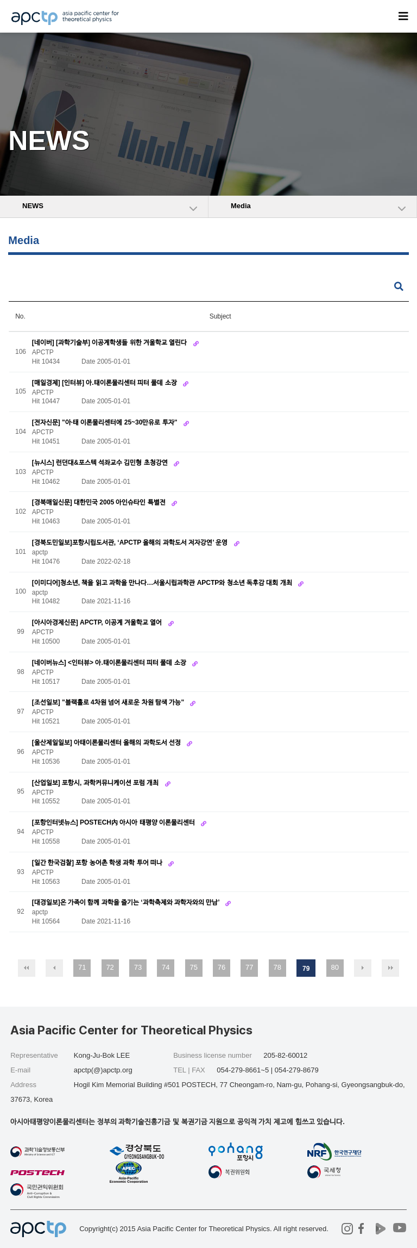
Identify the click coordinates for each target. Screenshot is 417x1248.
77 (249, 967)
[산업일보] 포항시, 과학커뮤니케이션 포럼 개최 (96, 783)
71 (82, 967)
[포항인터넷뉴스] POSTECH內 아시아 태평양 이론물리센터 (114, 822)
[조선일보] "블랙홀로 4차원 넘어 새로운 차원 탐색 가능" (109, 702)
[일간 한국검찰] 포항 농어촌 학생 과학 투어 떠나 (98, 862)
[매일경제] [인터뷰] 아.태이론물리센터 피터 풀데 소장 (105, 382)
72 (109, 967)
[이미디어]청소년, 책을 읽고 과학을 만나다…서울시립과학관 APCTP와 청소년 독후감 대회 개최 (163, 582)
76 (221, 967)
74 (165, 967)
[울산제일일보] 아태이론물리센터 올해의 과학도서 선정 (107, 742)
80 (334, 967)
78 (277, 967)
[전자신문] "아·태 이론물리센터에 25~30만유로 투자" (105, 422)
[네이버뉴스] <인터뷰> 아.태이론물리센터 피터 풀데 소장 (110, 662)
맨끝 (390, 968)
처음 (26, 968)
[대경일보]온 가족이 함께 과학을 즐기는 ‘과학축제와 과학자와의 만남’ (127, 902)
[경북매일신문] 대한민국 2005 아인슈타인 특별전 (99, 502)
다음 (362, 968)
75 (193, 967)
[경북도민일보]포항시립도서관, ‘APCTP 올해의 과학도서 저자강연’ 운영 (131, 542)
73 (138, 967)
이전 (54, 968)
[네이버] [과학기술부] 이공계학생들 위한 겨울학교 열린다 (110, 342)
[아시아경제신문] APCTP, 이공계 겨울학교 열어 (98, 622)
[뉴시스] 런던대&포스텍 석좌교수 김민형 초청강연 (100, 462)
